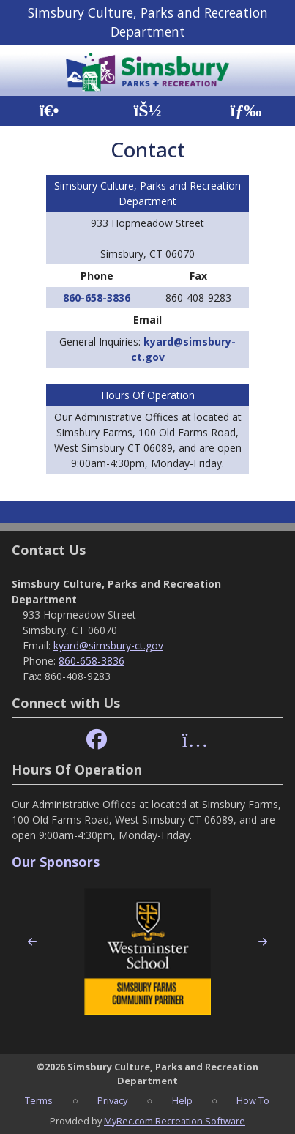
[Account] (147, 111)
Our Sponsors (56, 861)
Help (182, 1100)
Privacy (112, 1100)
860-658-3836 (96, 298)
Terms (39, 1100)
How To (252, 1100)
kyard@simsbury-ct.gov (108, 645)
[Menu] (245, 111)
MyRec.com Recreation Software (174, 1120)
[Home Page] (49, 111)
